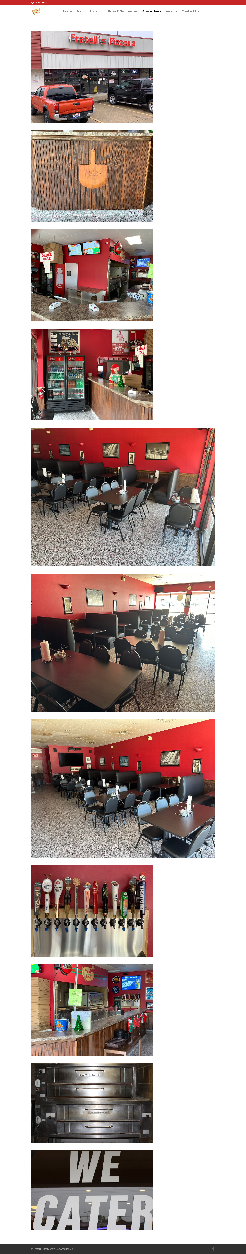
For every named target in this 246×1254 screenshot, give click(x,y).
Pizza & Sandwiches (123, 11)
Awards (171, 11)
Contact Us (190, 11)
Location (97, 11)
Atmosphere (151, 11)
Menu (81, 11)
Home (67, 11)
